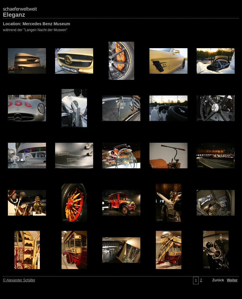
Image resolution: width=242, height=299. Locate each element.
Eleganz (14, 14)
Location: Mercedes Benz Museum (36, 23)
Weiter (232, 280)
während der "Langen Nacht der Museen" (35, 30)
